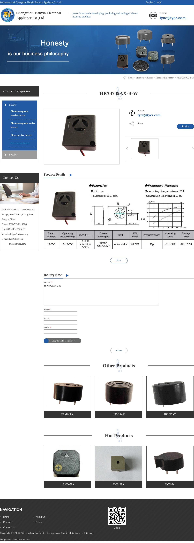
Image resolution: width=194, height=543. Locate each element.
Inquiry (185, 126)
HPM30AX (170, 414)
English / (150, 2)
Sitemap (89, 533)
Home (131, 78)
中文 (159, 2)
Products (140, 78)
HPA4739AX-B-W (101, 294)
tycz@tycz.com (173, 18)
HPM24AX (119, 414)
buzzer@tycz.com (17, 244)
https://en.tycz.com (19, 234)
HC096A (170, 484)
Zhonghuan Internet (21, 539)
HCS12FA (118, 484)
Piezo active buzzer (165, 78)
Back (119, 260)
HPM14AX (67, 414)
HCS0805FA (67, 484)
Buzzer (149, 78)
